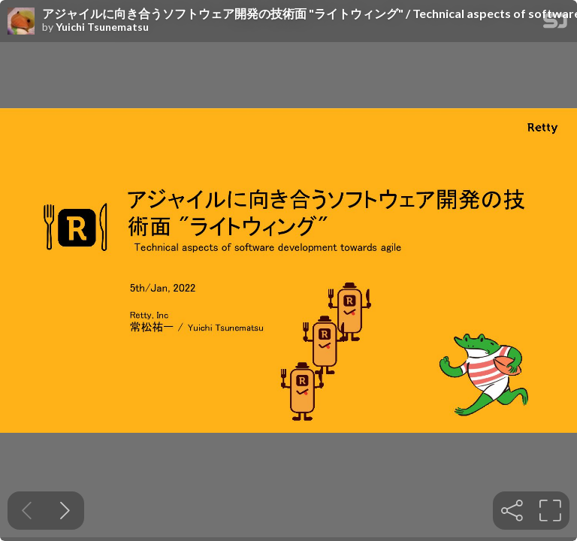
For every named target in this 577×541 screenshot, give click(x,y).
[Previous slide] (27, 510)
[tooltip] (512, 510)
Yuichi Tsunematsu (102, 27)
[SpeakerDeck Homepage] (555, 24)
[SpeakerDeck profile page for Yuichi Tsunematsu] (21, 22)
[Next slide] (65, 510)
